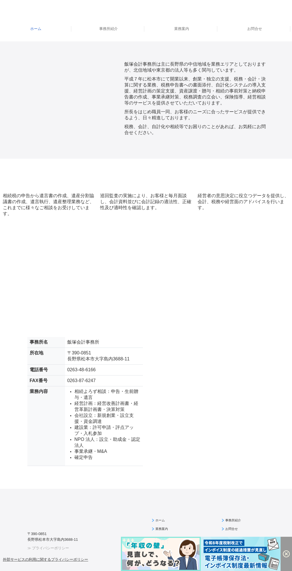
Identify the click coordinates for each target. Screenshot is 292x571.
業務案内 (181, 29)
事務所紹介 (108, 29)
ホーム (35, 29)
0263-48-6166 (81, 369)
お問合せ (254, 29)
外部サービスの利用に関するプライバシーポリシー (45, 559)
